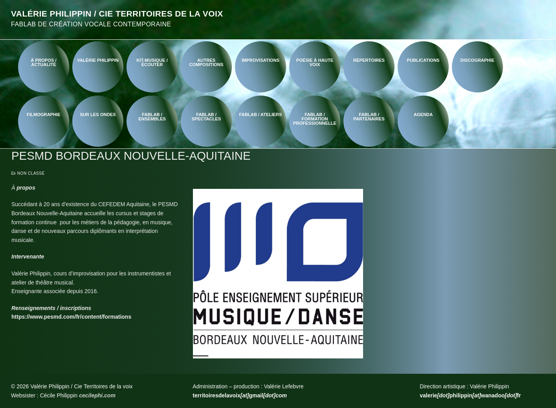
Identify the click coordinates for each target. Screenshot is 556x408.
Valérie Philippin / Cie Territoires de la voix (117, 13)
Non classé (28, 173)
